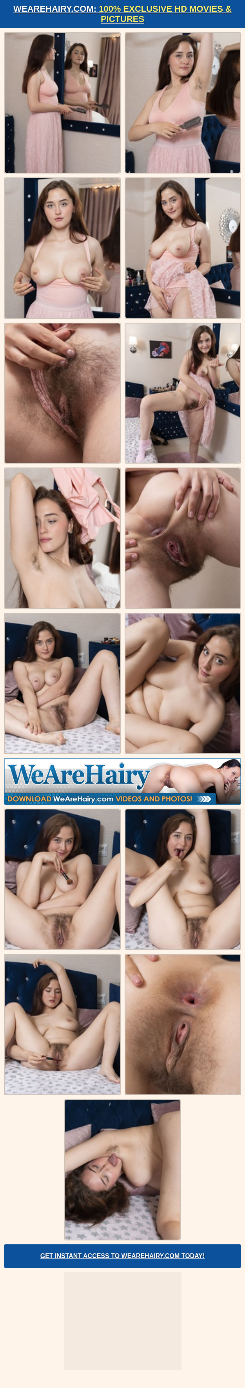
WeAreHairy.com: (122, 14)
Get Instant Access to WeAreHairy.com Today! (122, 1256)
